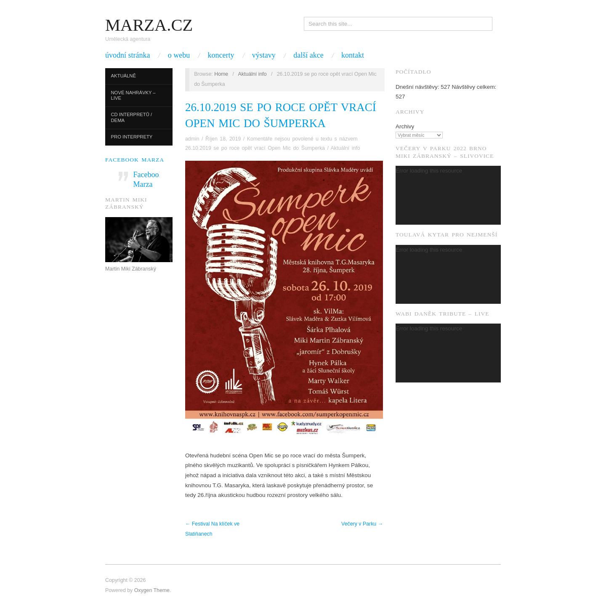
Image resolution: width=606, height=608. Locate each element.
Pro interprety (132, 136)
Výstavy (264, 55)
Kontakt (352, 55)
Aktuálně (123, 75)
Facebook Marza (134, 160)
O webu (179, 55)
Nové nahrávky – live (133, 95)
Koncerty (221, 55)
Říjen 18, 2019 (223, 139)
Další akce (308, 55)
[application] (448, 195)
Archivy (405, 126)
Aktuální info (252, 74)
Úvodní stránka (127, 55)
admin (192, 139)
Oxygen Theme (152, 590)
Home (221, 74)
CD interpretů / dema (131, 117)
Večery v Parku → (362, 524)
